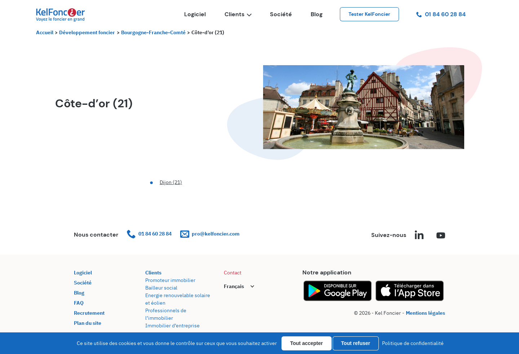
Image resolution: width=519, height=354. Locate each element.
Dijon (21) (171, 182)
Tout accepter (306, 343)
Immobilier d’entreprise (172, 325)
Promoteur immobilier (170, 280)
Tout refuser (355, 343)
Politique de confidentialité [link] (413, 343)
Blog (317, 14)
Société (281, 14)
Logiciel (195, 14)
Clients (238, 14)
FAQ (79, 303)
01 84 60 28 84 (441, 14)
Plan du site (87, 323)
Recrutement (89, 313)
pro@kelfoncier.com (210, 234)
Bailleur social (161, 287)
